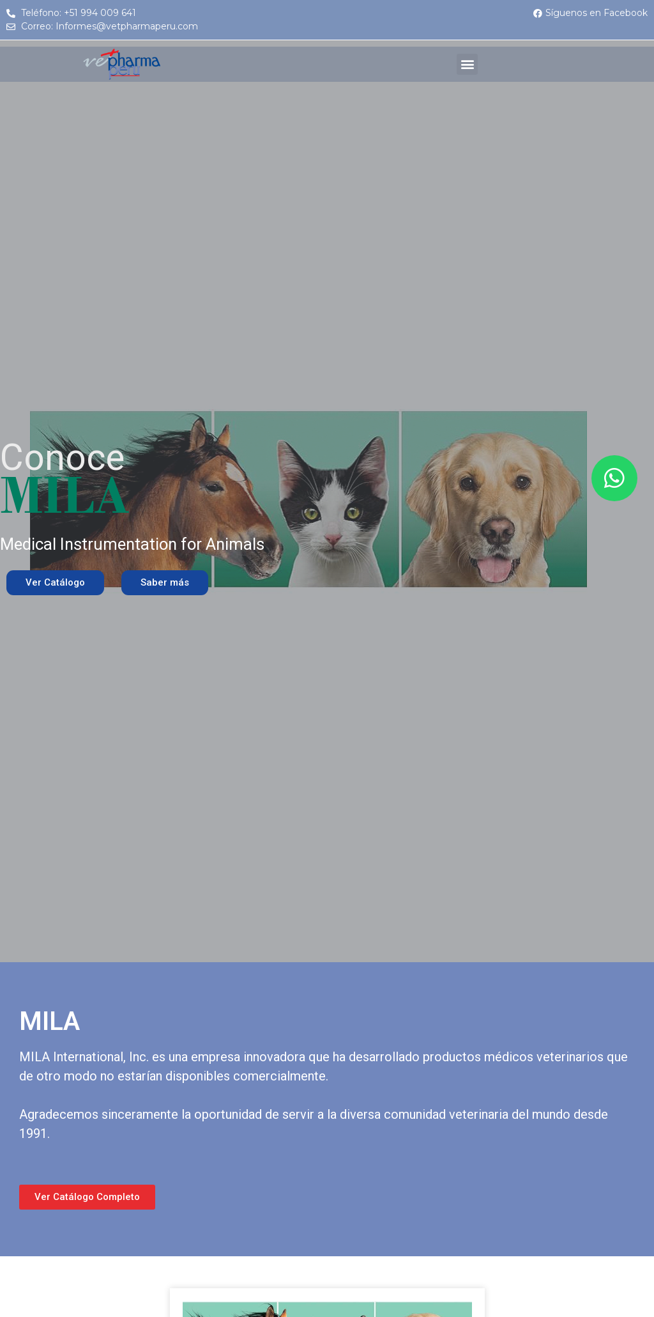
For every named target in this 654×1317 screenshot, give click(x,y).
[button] (467, 64)
